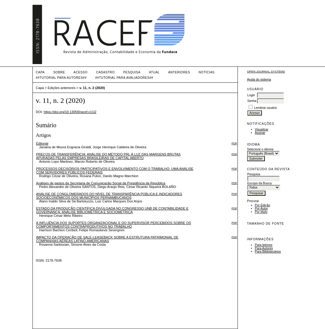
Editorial (42, 143)
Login (251, 95)
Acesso (80, 72)
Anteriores (179, 72)
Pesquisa (131, 72)
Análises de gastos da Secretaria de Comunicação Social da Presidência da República (100, 183)
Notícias (207, 72)
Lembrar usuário (265, 107)
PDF (234, 143)
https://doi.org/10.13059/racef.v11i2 (70, 112)
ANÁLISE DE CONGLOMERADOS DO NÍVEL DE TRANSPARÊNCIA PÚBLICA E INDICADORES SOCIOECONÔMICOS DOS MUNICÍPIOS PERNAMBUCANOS (109, 195)
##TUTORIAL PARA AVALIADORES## (124, 77)
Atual (154, 72)
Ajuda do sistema (259, 79)
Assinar (260, 132)
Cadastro (105, 72)
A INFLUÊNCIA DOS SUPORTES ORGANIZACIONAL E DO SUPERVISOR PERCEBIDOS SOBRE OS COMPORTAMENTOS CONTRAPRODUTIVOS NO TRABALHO (113, 224)
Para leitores (263, 245)
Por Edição (262, 205)
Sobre (59, 72)
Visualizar (261, 129)
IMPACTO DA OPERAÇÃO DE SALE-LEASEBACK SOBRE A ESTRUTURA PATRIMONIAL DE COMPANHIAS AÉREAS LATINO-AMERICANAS (107, 239)
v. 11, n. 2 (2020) (92, 88)
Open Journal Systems (266, 71)
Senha (251, 101)
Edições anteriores (62, 88)
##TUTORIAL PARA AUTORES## (61, 77)
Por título (261, 212)
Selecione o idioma (260, 149)
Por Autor (261, 208)
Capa (40, 72)
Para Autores (264, 248)
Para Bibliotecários (268, 251)
